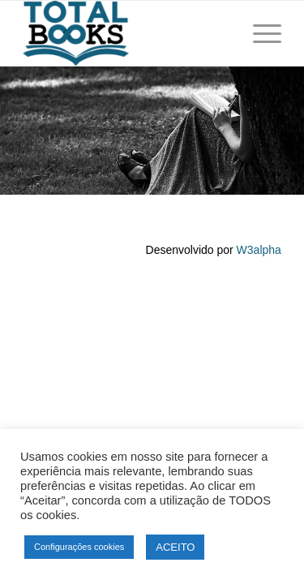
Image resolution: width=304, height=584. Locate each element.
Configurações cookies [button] (79, 547)
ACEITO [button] (175, 547)
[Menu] (259, 33)
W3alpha (259, 249)
